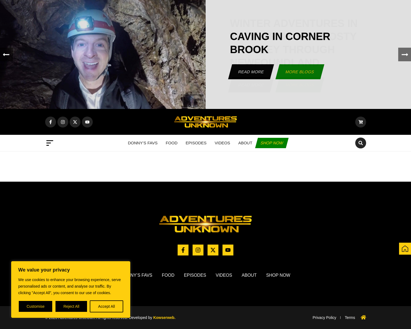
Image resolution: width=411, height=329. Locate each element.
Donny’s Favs (142, 143)
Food (171, 143)
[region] (71, 289)
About (245, 143)
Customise (36, 306)
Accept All (106, 306)
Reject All (71, 306)
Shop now (272, 143)
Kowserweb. (164, 317)
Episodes (196, 143)
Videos (222, 143)
